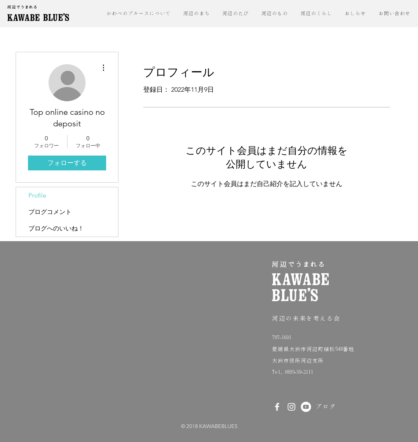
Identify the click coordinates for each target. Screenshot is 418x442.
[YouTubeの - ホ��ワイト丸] (306, 407)
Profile (37, 195)
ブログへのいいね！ (56, 228)
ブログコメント (50, 212)
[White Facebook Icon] (277, 407)
